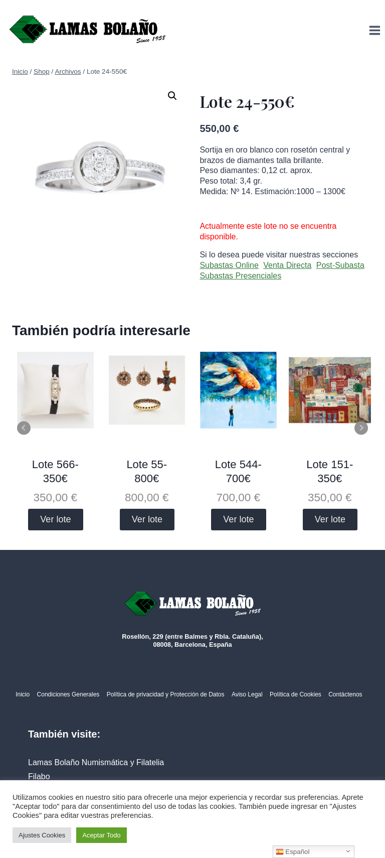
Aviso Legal (247, 694)
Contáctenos (345, 694)
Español (293, 852)
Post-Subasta (340, 265)
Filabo (39, 776)
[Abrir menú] (374, 30)
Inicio (23, 694)
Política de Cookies (295, 694)
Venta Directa (287, 265)
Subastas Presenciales (240, 275)
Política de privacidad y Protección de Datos (166, 694)
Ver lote (55, 519)
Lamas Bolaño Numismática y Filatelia (96, 762)
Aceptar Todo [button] (101, 835)
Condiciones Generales (68, 694)
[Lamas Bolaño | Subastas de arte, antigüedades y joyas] (87, 30)
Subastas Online (229, 265)
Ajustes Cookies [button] (42, 835)
